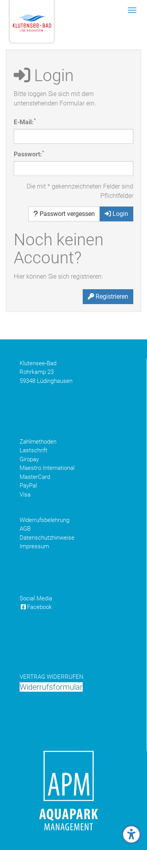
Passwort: (29, 154)
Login (116, 213)
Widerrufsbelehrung (44, 520)
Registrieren (108, 296)
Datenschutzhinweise (47, 537)
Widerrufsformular (51, 687)
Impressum (34, 546)
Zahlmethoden (38, 441)
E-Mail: (25, 122)
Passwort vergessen (64, 213)
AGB (25, 528)
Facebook (36, 607)
